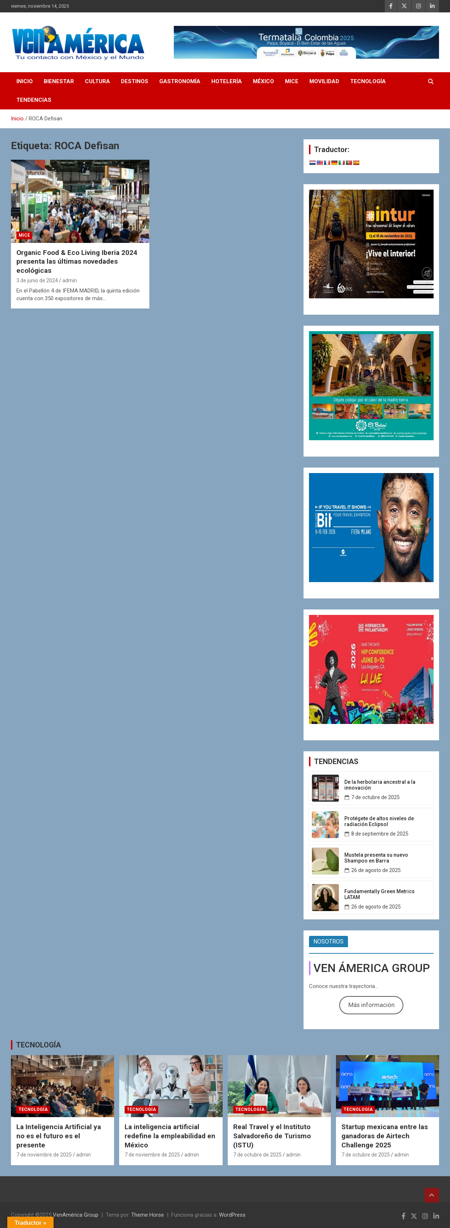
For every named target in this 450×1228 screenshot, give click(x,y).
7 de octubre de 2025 (375, 797)
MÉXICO (263, 81)
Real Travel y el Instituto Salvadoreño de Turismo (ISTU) (272, 1136)
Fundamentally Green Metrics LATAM (379, 894)
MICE (291, 81)
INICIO (24, 81)
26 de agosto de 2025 (376, 870)
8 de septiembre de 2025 (379, 834)
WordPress (232, 1215)
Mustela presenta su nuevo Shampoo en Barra (376, 858)
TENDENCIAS (33, 100)
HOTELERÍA (226, 81)
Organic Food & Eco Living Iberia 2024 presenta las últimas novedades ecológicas (76, 261)
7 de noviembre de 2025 (44, 1155)
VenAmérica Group (75, 1215)
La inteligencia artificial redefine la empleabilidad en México (170, 1136)
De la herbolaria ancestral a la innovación (379, 785)
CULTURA (97, 81)
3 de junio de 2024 (37, 280)
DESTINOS (134, 81)
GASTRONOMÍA (179, 81)
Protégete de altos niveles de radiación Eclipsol (379, 822)
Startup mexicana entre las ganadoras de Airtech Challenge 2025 (384, 1136)
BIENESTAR (59, 81)
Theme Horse (147, 1215)
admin (69, 280)
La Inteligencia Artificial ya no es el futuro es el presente (58, 1136)
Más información (371, 1004)
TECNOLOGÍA (368, 81)
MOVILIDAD (324, 81)
